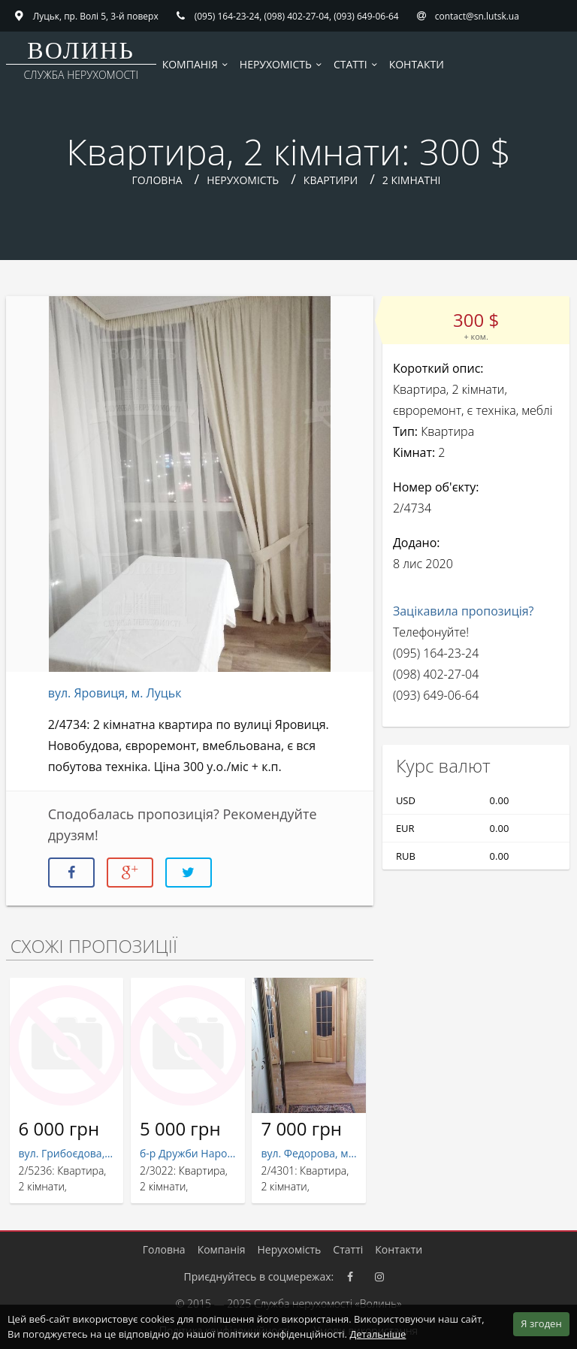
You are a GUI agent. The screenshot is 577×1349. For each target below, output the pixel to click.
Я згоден (541, 1323)
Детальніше (377, 1334)
